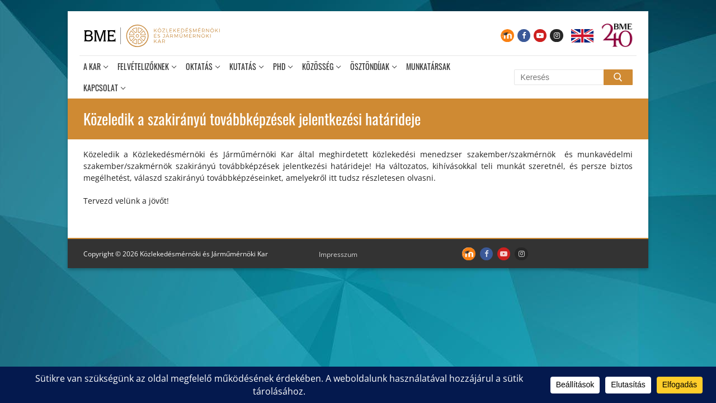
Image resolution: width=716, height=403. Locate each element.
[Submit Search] (618, 77)
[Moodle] (507, 35)
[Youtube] (540, 35)
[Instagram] (556, 35)
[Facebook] (523, 35)
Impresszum (338, 254)
